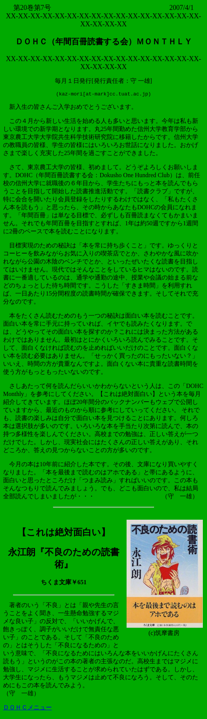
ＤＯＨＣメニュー (27, 708)
